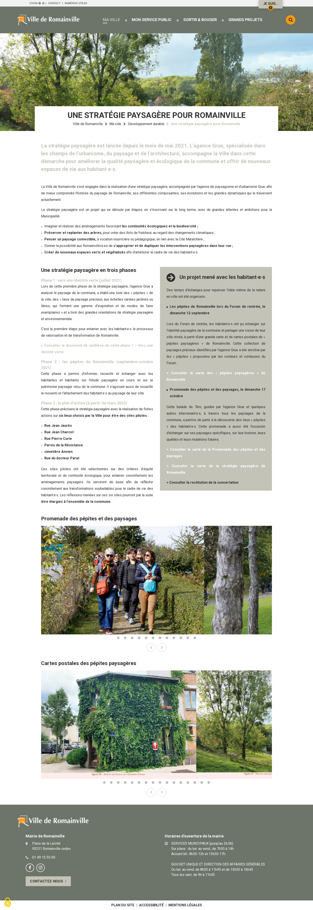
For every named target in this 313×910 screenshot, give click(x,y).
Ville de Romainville (88, 124)
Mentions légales (185, 905)
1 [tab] (118, 638)
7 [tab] (160, 638)
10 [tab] (181, 638)
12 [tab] (194, 638)
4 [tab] (139, 638)
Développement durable (146, 124)
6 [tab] (153, 638)
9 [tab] (174, 638)
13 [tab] (187, 782)
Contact (54, 3)
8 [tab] (167, 638)
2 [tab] (125, 638)
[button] (111, 19)
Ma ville (115, 124)
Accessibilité (151, 905)
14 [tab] (194, 782)
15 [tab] (201, 782)
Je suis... (270, 5)
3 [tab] (132, 638)
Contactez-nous (46, 881)
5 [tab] (146, 638)
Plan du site (122, 905)
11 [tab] (187, 638)
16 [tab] (208, 782)
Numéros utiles (76, 3)
